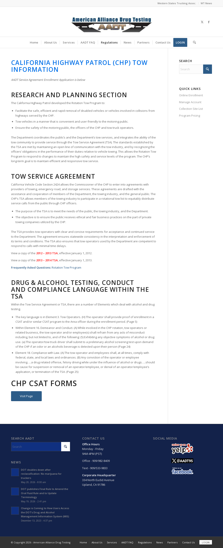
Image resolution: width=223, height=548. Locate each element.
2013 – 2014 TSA (47, 260)
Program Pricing (189, 116)
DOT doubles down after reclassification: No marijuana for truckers (41, 474)
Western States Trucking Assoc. (176, 3)
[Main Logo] (111, 22)
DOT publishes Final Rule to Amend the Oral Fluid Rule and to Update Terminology (44, 493)
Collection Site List (191, 109)
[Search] (193, 42)
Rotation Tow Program (66, 267)
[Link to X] (202, 22)
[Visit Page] (26, 396)
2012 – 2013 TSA (47, 253)
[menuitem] (176, 3)
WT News (206, 3)
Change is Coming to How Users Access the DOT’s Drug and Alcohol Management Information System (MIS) (45, 512)
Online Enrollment (191, 95)
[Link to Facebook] (208, 22)
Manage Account (190, 102)
